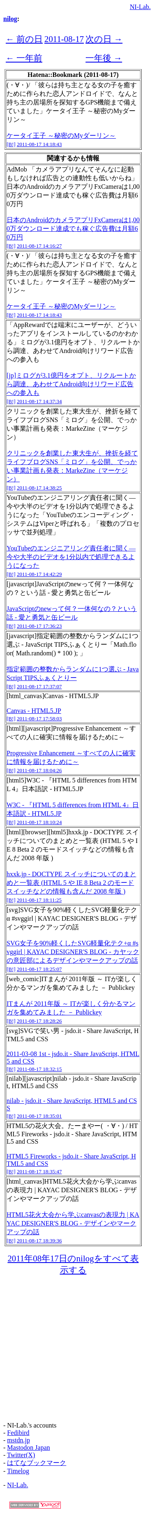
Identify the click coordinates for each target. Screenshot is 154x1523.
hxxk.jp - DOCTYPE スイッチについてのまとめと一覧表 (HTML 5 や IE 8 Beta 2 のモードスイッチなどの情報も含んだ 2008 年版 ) (71, 883)
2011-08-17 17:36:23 (39, 626)
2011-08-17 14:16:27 (39, 246)
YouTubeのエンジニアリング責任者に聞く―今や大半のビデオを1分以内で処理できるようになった (71, 557)
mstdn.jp (18, 1440)
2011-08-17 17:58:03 (39, 718)
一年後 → (103, 58)
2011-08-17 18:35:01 (39, 1116)
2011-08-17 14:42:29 (39, 574)
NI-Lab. (140, 6)
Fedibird (18, 1432)
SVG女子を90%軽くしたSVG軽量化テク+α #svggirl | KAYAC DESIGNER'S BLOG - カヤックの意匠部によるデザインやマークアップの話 (73, 952)
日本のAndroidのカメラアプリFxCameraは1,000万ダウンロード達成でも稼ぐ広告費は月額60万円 (73, 228)
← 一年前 (24, 58)
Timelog (18, 1470)
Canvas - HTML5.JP (34, 710)
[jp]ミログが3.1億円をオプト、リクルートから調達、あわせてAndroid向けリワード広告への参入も (71, 384)
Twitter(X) (21, 1454)
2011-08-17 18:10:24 (39, 822)
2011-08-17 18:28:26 (39, 1021)
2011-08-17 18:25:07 (39, 969)
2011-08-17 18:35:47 (39, 1171)
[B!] (11, 144)
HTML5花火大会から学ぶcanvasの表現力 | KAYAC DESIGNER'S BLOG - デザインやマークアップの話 (73, 1223)
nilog (10, 18)
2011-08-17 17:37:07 (39, 686)
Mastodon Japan (28, 1447)
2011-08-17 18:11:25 (39, 900)
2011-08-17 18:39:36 (39, 1240)
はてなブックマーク (36, 1462)
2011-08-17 (64, 39)
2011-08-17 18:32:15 (39, 1069)
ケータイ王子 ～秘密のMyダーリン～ (61, 135)
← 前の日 (24, 39)
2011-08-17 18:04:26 (39, 770)
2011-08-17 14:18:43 (39, 144)
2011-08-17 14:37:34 (39, 401)
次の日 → (103, 39)
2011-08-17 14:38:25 (39, 488)
